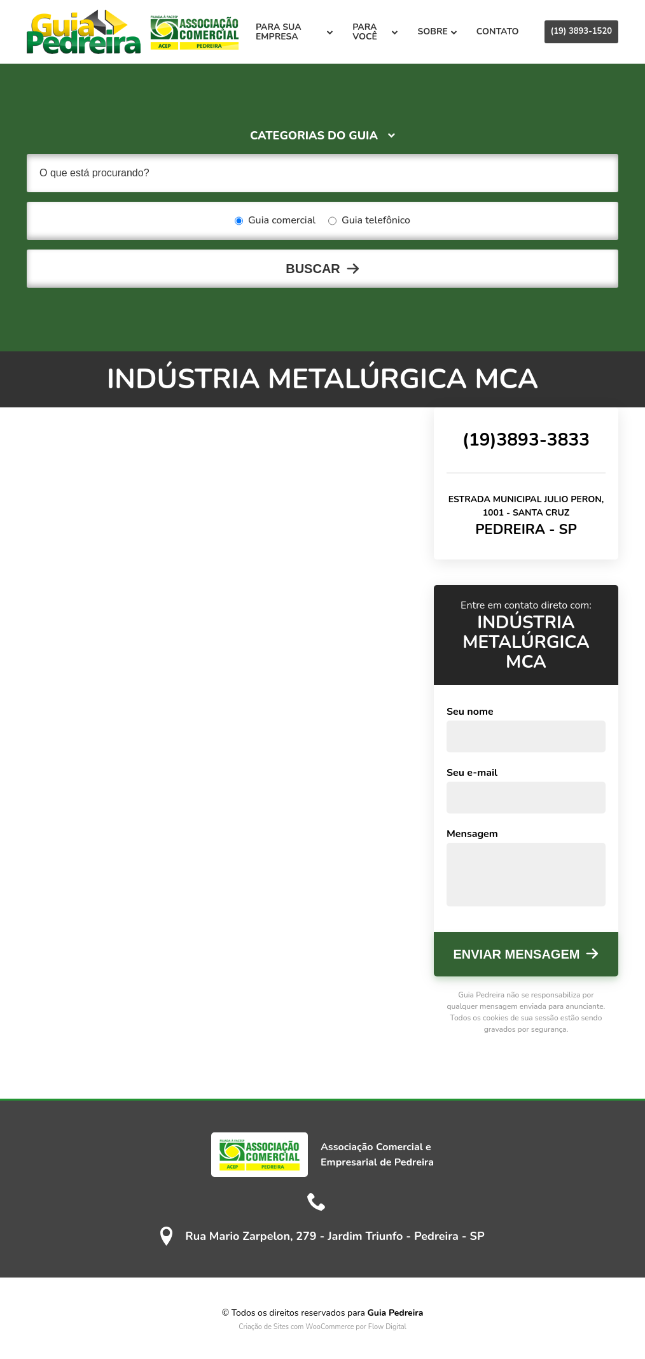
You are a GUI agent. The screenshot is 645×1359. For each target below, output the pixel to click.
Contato (497, 31)
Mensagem (472, 834)
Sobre (437, 31)
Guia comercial (275, 221)
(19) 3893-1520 (581, 31)
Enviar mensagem (517, 954)
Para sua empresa (294, 32)
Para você (375, 32)
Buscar (313, 269)
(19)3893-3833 (526, 440)
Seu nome (470, 712)
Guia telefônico (369, 221)
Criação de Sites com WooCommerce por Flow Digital (322, 1327)
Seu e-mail (472, 773)
